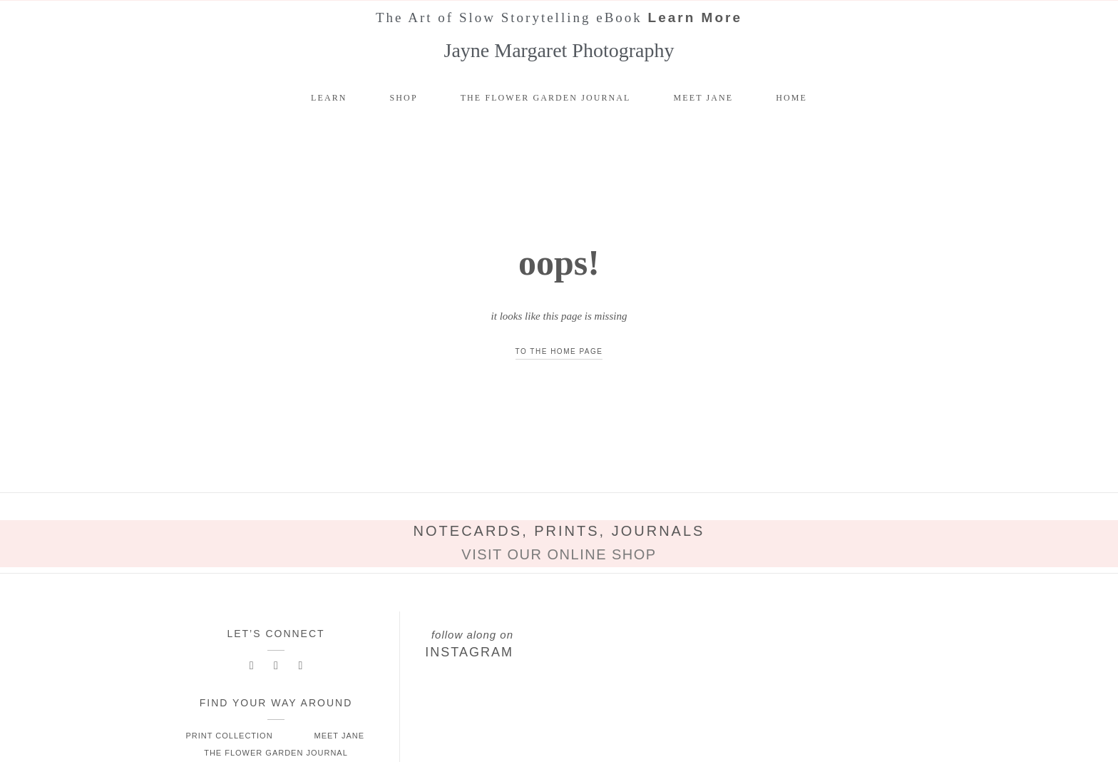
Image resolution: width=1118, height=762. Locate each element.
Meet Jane (704, 98)
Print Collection (228, 735)
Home (791, 98)
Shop (404, 98)
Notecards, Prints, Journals (559, 531)
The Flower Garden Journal (546, 98)
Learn (329, 98)
